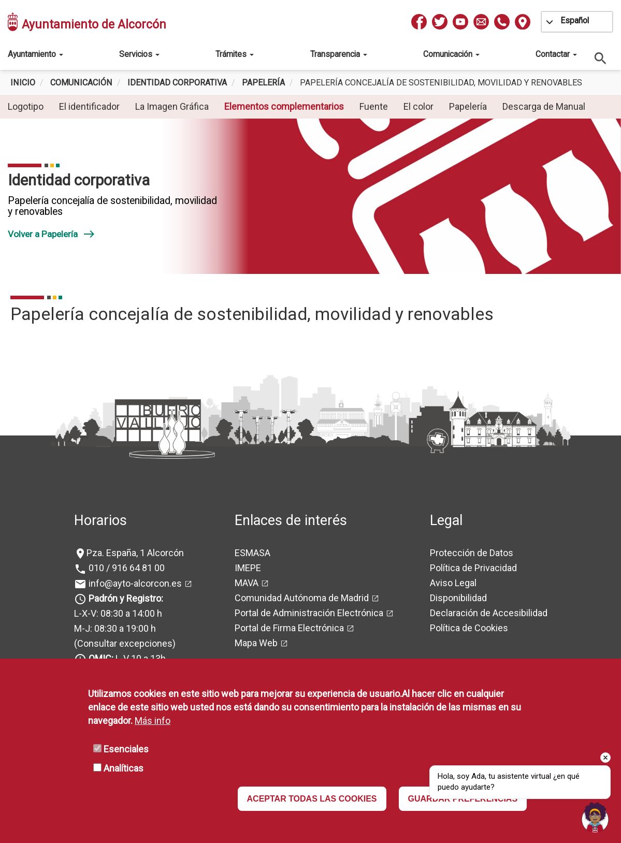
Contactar (556, 54)
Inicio (22, 83)
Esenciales (126, 749)
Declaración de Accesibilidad (488, 612)
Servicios (139, 54)
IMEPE (248, 567)
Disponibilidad (458, 597)
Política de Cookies (469, 627)
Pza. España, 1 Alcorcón (135, 552)
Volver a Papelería (51, 234)
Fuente (373, 106)
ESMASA (252, 552)
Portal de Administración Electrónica (309, 612)
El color (418, 106)
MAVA (246, 582)
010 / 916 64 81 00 (125, 567)
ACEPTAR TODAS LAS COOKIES (312, 798)
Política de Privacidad (473, 567)
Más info (152, 720)
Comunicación (451, 54)
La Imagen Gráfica (172, 106)
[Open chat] (595, 817)
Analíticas (123, 768)
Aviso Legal (453, 582)
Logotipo (26, 106)
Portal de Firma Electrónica (289, 627)
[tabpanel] (310, 196)
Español (574, 20)
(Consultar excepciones (123, 643)
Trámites (234, 54)
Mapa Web (256, 642)
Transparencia (338, 54)
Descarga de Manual (543, 106)
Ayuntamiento (35, 54)
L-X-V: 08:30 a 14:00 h (118, 613)
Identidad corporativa (177, 83)
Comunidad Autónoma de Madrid (302, 597)
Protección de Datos (471, 552)
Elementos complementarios (284, 106)
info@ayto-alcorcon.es (134, 583)
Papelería (263, 83)
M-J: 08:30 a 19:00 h (115, 628)
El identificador (89, 106)
